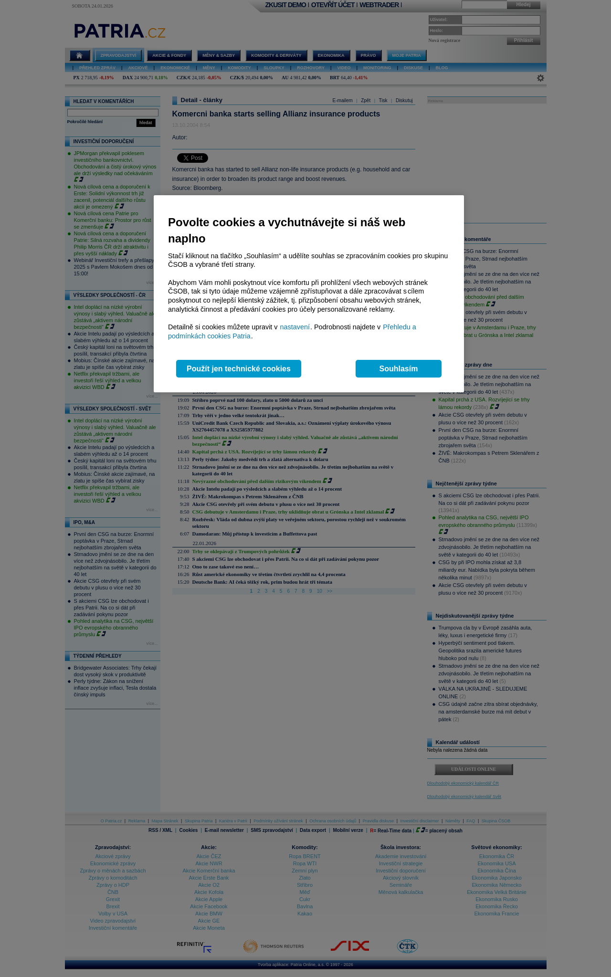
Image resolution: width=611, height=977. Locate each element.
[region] (309, 293)
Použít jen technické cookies (239, 369)
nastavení (295, 327)
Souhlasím (398, 369)
